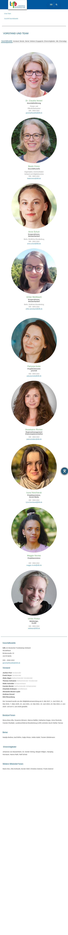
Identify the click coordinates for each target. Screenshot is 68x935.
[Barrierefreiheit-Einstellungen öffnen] (64, 471)
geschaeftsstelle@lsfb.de (34, 113)
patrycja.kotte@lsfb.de (34, 376)
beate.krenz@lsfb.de (34, 178)
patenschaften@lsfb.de (33, 439)
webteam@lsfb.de (34, 628)
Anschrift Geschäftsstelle (11, 18)
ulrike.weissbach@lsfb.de (34, 309)
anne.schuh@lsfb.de (34, 243)
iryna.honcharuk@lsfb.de (34, 502)
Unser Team (7, 13)
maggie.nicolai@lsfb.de (34, 565)
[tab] (6, 41)
